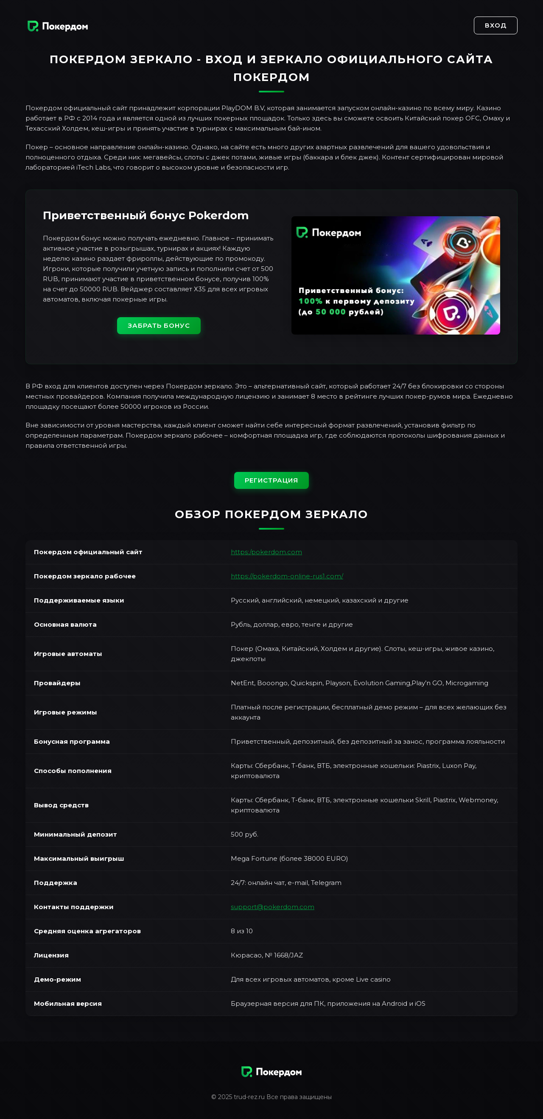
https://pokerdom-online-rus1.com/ (287, 576)
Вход (496, 25)
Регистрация (271, 480)
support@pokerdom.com (272, 907)
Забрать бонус (159, 325)
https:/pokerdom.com (266, 552)
